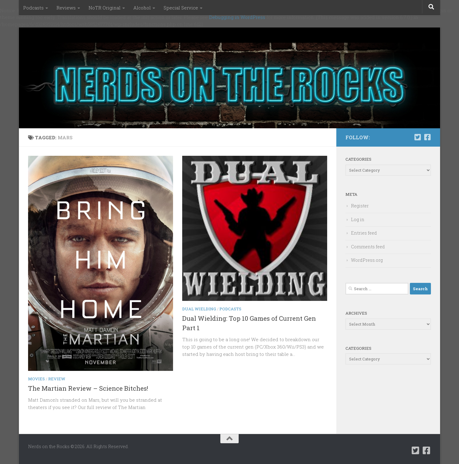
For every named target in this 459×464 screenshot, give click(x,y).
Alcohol (142, 8)
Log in (357, 219)
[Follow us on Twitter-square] (417, 137)
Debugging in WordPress (237, 17)
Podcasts (33, 8)
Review (56, 379)
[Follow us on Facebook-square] (427, 137)
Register (360, 206)
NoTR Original (105, 8)
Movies (36, 379)
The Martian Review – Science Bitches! (88, 388)
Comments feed (368, 247)
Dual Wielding (199, 309)
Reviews (66, 8)
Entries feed (364, 233)
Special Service (181, 8)
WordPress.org (367, 260)
